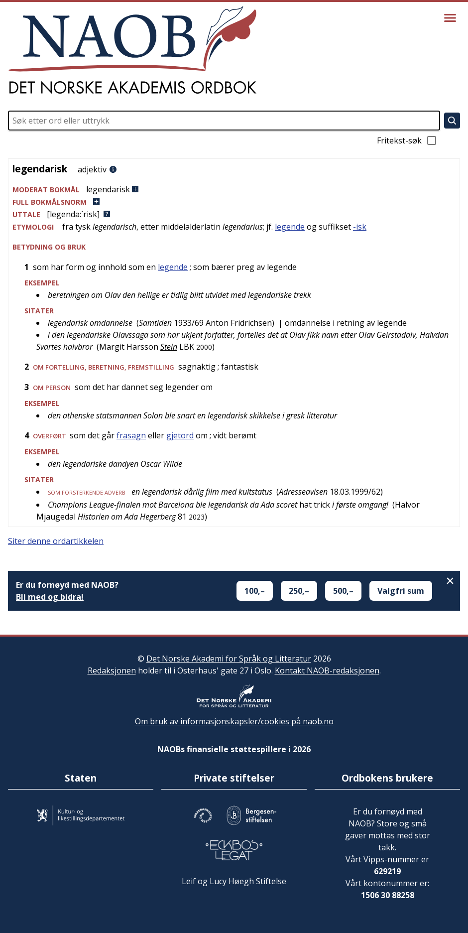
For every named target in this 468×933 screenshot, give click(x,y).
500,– (343, 590)
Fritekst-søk (407, 140)
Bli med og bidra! (50, 596)
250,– (299, 590)
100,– (254, 590)
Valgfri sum (400, 590)
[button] (234, 189)
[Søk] (452, 121)
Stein (168, 346)
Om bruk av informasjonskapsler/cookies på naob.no (234, 721)
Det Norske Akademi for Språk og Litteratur (228, 658)
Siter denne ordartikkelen (56, 540)
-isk (359, 226)
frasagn (131, 435)
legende (290, 226)
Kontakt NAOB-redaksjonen (327, 670)
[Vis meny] (450, 18)
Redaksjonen (112, 670)
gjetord (180, 435)
